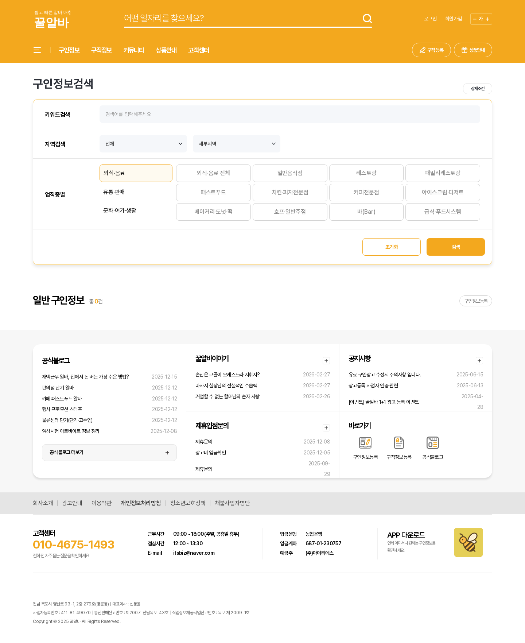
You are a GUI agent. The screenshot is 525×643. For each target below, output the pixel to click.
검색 (456, 247)
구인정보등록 (475, 301)
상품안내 (166, 50)
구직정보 (101, 50)
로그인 (430, 19)
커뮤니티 (134, 50)
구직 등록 (435, 50)
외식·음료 (114, 173)
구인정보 (69, 50)
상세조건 (477, 88)
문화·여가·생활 (119, 210)
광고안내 (72, 503)
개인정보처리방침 (141, 503)
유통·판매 (114, 192)
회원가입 (453, 19)
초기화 (391, 247)
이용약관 (102, 503)
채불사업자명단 (232, 503)
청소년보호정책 (188, 503)
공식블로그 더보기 (66, 452)
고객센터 (198, 50)
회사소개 (43, 503)
